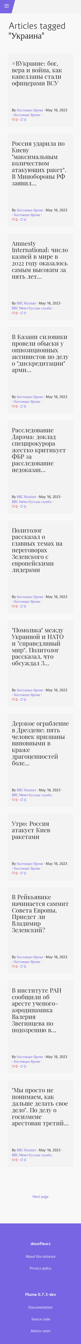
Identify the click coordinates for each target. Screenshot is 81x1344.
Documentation (40, 1307)
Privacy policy (40, 1268)
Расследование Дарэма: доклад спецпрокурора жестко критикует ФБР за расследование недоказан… (39, 450)
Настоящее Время (30, 110)
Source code (40, 1319)
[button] (6, 6)
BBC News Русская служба (31, 308)
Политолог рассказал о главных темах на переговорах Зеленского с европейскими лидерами (37, 550)
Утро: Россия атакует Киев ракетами (31, 830)
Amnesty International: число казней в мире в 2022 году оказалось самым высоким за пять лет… (40, 260)
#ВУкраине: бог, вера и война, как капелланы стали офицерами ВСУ (37, 73)
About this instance (40, 1257)
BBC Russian (26, 303)
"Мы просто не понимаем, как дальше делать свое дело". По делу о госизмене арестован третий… (40, 1106)
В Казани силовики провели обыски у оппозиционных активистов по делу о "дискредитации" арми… (40, 353)
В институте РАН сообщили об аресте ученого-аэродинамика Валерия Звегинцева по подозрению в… (36, 1010)
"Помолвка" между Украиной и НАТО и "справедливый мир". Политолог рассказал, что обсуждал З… (38, 646)
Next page (40, 1197)
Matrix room (40, 1331)
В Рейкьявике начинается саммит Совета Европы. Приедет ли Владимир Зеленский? (40, 913)
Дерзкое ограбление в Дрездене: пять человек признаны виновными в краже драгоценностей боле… (40, 743)
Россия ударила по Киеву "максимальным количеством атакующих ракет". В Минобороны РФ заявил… (39, 163)
